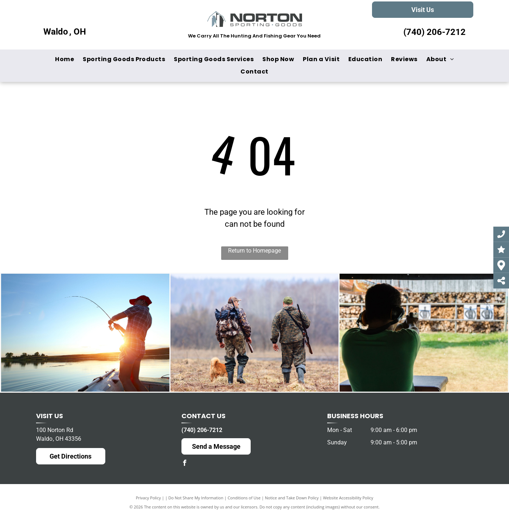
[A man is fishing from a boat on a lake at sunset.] (85, 333)
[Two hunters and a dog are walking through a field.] (255, 333)
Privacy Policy (148, 497)
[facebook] (184, 464)
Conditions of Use (244, 497)
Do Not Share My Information (195, 497)
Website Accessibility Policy (348, 497)
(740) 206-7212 (434, 32)
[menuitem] (64, 59)
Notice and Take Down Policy (292, 497)
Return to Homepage (254, 250)
